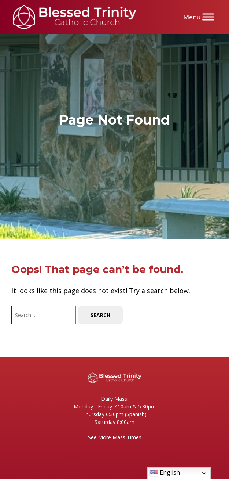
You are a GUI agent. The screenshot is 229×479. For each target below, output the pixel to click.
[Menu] (208, 16)
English (164, 473)
